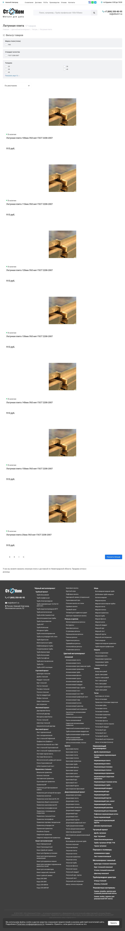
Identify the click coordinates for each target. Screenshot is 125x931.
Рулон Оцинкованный (44, 763)
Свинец (97, 668)
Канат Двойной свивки (45, 850)
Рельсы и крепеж (71, 619)
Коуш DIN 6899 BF (43, 888)
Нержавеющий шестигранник (105, 811)
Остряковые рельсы (73, 631)
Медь (96, 588)
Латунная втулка (72, 847)
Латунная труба (71, 863)
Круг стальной (42, 683)
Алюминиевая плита (73, 663)
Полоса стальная (43, 692)
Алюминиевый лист (73, 691)
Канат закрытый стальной (46, 872)
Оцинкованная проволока (46, 781)
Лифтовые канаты (72, 594)
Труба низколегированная (46, 633)
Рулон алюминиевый (73, 720)
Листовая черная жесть (45, 754)
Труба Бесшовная (43, 595)
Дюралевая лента (72, 798)
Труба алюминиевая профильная (77, 734)
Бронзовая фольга (72, 767)
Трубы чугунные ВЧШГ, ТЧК (104, 843)
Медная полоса (100, 610)
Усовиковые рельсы (73, 649)
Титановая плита (101, 708)
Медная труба (100, 616)
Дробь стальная (42, 677)
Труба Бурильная (42, 640)
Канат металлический (44, 841)
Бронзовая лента (72, 752)
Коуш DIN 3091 (42, 881)
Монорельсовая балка (44, 717)
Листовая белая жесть (44, 757)
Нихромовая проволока (103, 659)
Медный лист (100, 631)
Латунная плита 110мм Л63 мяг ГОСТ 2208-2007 (29, 204)
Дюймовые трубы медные (104, 594)
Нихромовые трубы (102, 662)
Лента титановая (101, 699)
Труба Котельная (42, 627)
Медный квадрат (101, 625)
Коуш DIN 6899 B (42, 885)
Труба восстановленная (45, 661)
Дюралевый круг (72, 813)
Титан (96, 693)
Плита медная (100, 640)
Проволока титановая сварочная (106, 702)
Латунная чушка (71, 869)
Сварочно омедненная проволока (48, 837)
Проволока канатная (44, 796)
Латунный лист (71, 878)
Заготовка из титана (102, 696)
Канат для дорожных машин (47, 861)
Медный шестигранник (103, 637)
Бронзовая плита (72, 755)
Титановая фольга (101, 721)
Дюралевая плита (72, 801)
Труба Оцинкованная (44, 621)
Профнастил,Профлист (45, 741)
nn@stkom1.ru (115, 14)
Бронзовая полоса (72, 758)
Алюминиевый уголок (73, 703)
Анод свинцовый (101, 671)
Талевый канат (71, 609)
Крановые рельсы (72, 628)
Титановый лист (101, 733)
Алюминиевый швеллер (74, 706)
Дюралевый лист (72, 816)
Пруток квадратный (43, 695)
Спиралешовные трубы (45, 649)
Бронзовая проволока (73, 761)
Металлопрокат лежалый (104, 860)
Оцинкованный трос (73, 600)
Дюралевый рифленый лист (76, 823)
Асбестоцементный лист (45, 766)
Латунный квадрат (72, 872)
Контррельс (70, 625)
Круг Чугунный (99, 836)
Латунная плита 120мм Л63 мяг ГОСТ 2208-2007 (29, 270)
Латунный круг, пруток (74, 875)
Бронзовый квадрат (73, 776)
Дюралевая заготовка (73, 795)
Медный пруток (100, 634)
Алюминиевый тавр (73, 700)
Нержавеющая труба (102, 785)
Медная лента (100, 606)
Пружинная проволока (44, 828)
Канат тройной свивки (44, 875)
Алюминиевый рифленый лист (77, 697)
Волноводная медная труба (104, 591)
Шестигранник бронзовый (75, 789)
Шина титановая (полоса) (104, 742)
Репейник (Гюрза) (43, 831)
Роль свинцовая (100, 684)
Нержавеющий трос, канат (104, 801)
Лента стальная (42, 686)
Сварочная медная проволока (105, 643)
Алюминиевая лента (73, 660)
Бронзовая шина (72, 773)
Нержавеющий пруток (102, 798)
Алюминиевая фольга (73, 675)
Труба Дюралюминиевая (74, 826)
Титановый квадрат (102, 727)
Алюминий (69, 657)
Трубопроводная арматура (104, 877)
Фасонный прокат (42, 708)
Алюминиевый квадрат (74, 684)
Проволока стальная (43, 769)
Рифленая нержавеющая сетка (106, 814)
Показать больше (113, 557)
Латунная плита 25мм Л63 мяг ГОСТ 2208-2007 (29, 535)
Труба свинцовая (101, 690)
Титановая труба (101, 717)
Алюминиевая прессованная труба (78, 666)
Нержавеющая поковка (103, 767)
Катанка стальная (43, 775)
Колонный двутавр (43, 714)
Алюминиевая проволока (75, 669)
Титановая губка (100, 705)
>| (23, 557)
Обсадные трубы (42, 630)
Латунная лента (71, 850)
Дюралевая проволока (74, 807)
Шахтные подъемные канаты (76, 616)
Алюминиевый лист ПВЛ (75, 694)
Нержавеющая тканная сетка (105, 782)
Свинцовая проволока (103, 687)
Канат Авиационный (44, 844)
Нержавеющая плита (102, 764)
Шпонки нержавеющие (103, 826)
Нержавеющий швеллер (103, 807)
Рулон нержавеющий (102, 817)
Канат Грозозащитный (44, 847)
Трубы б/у (40, 664)
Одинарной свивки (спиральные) (77, 597)
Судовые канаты (71, 606)
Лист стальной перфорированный (49, 751)
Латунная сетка (71, 860)
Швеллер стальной (43, 723)
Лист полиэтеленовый (102, 856)
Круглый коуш (71, 591)
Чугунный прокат (100, 830)
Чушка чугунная (100, 846)
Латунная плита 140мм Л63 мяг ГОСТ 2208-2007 (29, 402)
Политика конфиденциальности (30, 924)
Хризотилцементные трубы (46, 618)
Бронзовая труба (71, 764)
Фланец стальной (100, 884)
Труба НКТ (40, 624)
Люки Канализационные (103, 839)
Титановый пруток (101, 736)
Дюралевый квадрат (73, 810)
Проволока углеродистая (45, 825)
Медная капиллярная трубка (105, 603)
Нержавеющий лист (101, 795)
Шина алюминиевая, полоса (76, 742)
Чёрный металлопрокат (44, 588)
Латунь (67, 838)
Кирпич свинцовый (102, 677)
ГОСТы (45, 2)
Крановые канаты (72, 588)
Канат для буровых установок (47, 853)
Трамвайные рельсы (73, 643)
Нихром (97, 650)
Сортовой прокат (42, 670)
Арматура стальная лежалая (105, 864)
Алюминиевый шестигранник (76, 709)
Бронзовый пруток (72, 786)
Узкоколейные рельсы (74, 646)
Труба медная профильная (104, 646)
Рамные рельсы (71, 637)
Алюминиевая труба (73, 672)
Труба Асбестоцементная (45, 615)
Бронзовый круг (71, 779)
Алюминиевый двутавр (74, 681)
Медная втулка (100, 600)
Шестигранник (42, 704)
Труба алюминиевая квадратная (77, 731)
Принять (113, 923)
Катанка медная (101, 597)
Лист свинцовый (101, 680)
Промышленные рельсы (74, 634)
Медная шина (100, 622)
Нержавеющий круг (101, 791)
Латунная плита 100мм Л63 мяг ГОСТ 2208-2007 (29, 138)
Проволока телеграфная (45, 819)
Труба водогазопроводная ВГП (47, 609)
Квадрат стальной (43, 680)
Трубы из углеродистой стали (47, 636)
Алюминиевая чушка (73, 678)
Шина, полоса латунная (74, 884)
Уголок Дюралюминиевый (75, 829)
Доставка (38, 2)
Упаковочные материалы (104, 888)
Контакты (71, 2)
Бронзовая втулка (72, 749)
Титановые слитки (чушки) (104, 724)
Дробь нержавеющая (102, 752)
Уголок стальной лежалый (104, 870)
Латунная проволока (73, 857)
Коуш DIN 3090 (42, 878)
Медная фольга (100, 619)
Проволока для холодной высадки (49, 793)
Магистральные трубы (44, 643)
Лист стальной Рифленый (46, 738)
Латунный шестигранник (75, 881)
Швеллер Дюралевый (73, 832)
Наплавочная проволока (45, 778)
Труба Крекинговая (43, 652)
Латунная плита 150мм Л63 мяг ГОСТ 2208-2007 (29, 468)
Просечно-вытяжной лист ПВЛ (47, 744)
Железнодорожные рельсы (75, 622)
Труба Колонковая (43, 655)
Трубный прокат (42, 592)
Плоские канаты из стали (75, 603)
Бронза (67, 746)
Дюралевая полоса (72, 804)
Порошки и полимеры (102, 850)
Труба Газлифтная (43, 658)
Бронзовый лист (71, 783)
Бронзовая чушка (72, 770)
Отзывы (64, 2)
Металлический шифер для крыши (49, 760)
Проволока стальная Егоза (46, 816)
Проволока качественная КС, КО (48, 799)
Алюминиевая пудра (102, 853)
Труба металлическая (44, 612)
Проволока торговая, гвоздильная (48, 822)
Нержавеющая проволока (104, 773)
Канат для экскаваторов (45, 869)
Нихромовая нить (101, 656)
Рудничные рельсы (73, 640)
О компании (29, 2)
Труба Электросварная (44, 601)
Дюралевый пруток (73, 820)
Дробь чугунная (100, 833)
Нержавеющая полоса (102, 770)
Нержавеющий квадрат (103, 788)
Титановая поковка (102, 711)
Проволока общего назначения (47, 802)
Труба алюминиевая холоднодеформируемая (74, 738)
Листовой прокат (42, 729)
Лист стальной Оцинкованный (47, 747)
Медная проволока (101, 613)
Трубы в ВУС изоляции (44, 667)
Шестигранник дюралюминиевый (78, 835)
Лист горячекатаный (44, 732)
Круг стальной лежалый (103, 867)
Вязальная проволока (44, 772)
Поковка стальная (43, 689)
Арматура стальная (43, 673)
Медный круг (99, 628)
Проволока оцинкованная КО (47, 805)
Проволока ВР (41, 784)
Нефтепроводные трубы (45, 646)
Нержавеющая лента (102, 760)
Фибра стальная (42, 698)
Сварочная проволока (44, 834)
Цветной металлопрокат (74, 653)
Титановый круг (100, 730)
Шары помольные (43, 701)
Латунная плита (71, 853)
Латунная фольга (72, 866)
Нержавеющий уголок (102, 804)
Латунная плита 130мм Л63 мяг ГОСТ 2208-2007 (29, 336)
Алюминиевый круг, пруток (75, 688)
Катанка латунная (72, 844)
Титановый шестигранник (104, 739)
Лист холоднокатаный (44, 735)
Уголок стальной (42, 720)
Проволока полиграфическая (47, 808)
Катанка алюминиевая (74, 717)
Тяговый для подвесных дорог (76, 612)
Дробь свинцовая (101, 674)
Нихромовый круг (101, 665)
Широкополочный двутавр (46, 726)
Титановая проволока (102, 714)
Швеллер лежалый (101, 873)
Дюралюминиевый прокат (75, 792)
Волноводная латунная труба (76, 841)
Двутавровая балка (43, 710)
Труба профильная (43, 598)
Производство (54, 2)
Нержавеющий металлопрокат (99, 747)
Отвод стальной (100, 881)
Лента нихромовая (101, 653)
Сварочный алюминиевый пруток (78, 728)
